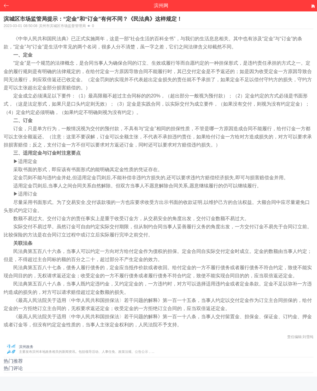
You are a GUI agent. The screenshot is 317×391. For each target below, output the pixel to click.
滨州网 (161, 5)
